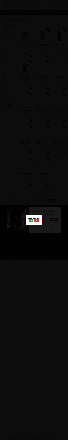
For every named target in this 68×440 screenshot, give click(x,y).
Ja (31, 220)
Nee (36, 220)
